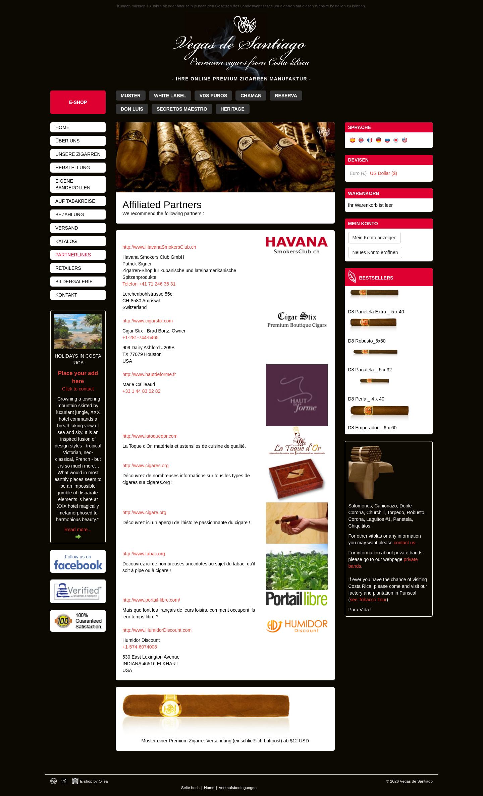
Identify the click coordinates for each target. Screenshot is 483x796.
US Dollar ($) (383, 173)
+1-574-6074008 (139, 647)
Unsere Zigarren (78, 154)
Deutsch (378, 140)
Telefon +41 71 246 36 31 (148, 284)
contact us (404, 542)
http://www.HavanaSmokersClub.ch (159, 247)
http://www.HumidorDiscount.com (157, 630)
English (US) (404, 140)
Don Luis (132, 109)
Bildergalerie (74, 281)
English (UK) (361, 140)
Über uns (67, 140)
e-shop (78, 102)
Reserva (286, 95)
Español (352, 140)
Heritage (233, 109)
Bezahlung (69, 214)
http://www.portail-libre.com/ (151, 600)
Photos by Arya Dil (64, 781)
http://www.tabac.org (143, 553)
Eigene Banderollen (72, 184)
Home (62, 127)
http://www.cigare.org (144, 512)
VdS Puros (213, 95)
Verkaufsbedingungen (238, 787)
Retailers (68, 268)
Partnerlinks (73, 254)
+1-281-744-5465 (140, 337)
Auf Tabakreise (75, 201)
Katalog (66, 241)
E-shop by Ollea (94, 781)
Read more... (78, 529)
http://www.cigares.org (145, 465)
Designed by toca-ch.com (53, 781)
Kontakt (66, 295)
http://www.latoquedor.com (149, 436)
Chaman (250, 95)
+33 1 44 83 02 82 (141, 391)
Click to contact (78, 381)
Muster (131, 95)
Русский (387, 140)
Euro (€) (358, 173)
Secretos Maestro (182, 109)
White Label (170, 95)
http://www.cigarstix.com (147, 320)
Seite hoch (190, 787)
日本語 (396, 140)
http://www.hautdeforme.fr (149, 374)
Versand (66, 228)
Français (370, 140)
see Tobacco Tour (368, 599)
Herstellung (72, 167)
